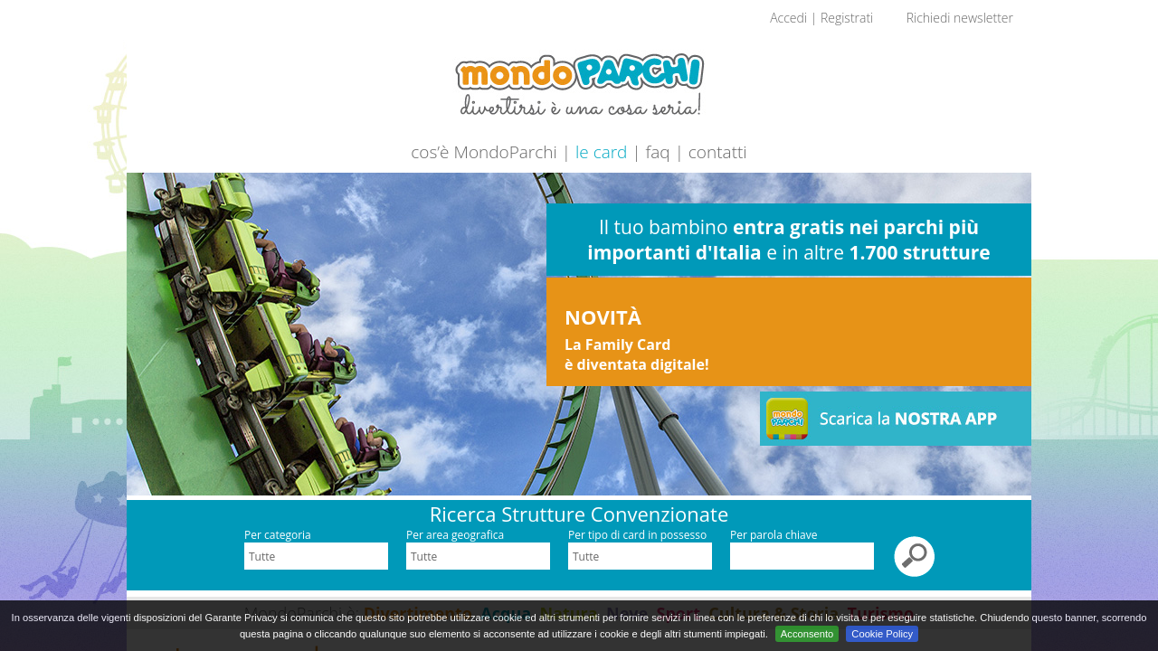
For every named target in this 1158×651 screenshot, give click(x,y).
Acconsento (807, 633)
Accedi (788, 17)
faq (660, 152)
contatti (717, 152)
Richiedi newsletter (959, 17)
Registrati (847, 17)
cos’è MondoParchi (486, 152)
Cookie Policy (882, 633)
